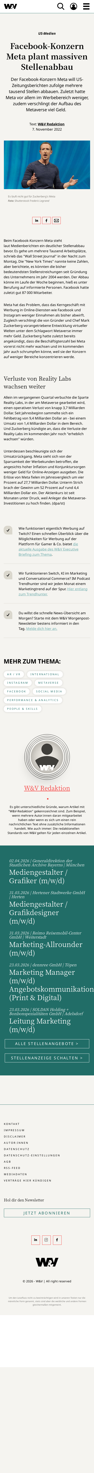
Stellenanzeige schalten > (47, 1057)
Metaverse (48, 683)
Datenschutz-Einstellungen (32, 1155)
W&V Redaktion (51, 124)
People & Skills (22, 709)
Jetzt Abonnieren (47, 1213)
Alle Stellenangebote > (47, 1043)
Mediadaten (15, 1174)
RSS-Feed (12, 1168)
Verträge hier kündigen (28, 1180)
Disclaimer (15, 1136)
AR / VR (13, 674)
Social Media (49, 691)
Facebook (16, 691)
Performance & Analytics (33, 700)
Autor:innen (16, 1143)
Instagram (17, 683)
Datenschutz (17, 1149)
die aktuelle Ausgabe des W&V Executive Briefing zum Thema (48, 549)
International (45, 674)
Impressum (14, 1130)
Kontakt (12, 1124)
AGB (7, 1161)
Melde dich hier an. (41, 628)
